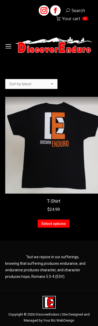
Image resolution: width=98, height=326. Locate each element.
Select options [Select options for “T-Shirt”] (53, 224)
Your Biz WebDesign (58, 320)
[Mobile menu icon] (8, 46)
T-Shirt (53, 201)
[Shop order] (31, 84)
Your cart (72, 18)
